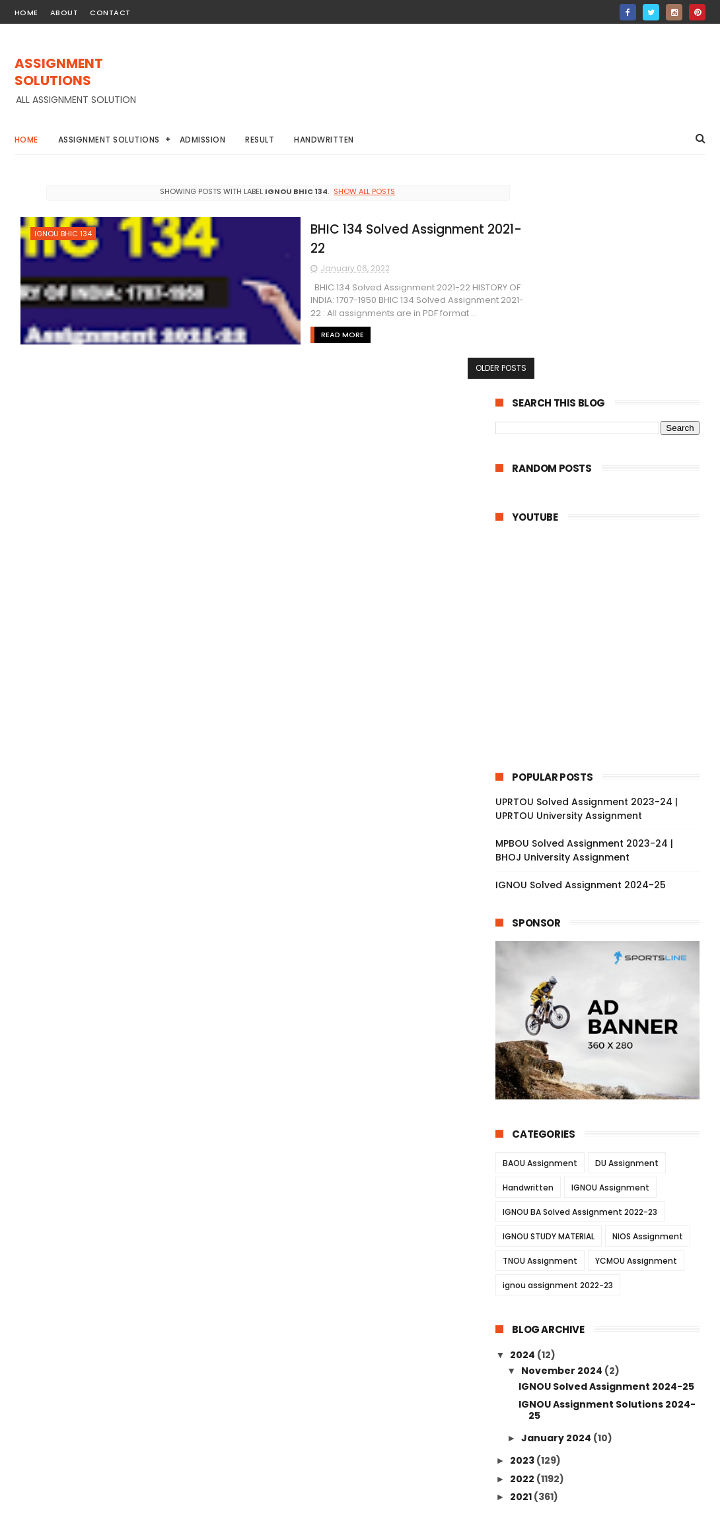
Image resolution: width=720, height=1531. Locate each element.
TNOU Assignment (540, 1047)
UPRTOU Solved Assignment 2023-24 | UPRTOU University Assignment (586, 595)
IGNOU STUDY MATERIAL (548, 1022)
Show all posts (334, 191)
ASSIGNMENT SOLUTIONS (59, 72)
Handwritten (324, 139)
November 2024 (562, 1156)
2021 (522, 1282)
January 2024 (557, 1224)
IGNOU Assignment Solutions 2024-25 (607, 1196)
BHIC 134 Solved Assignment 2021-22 (340, 227)
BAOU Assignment (540, 949)
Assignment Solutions (109, 139)
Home (26, 139)
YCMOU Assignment (636, 1047)
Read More (257, 314)
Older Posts (439, 366)
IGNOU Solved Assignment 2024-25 (580, 671)
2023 (523, 1247)
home (26, 12)
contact (110, 12)
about (64, 12)
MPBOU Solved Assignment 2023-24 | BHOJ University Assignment (584, 637)
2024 (523, 1141)
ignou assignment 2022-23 (558, 1071)
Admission (203, 139)
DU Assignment (627, 949)
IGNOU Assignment (610, 973)
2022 (523, 1265)
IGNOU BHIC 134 (63, 233)
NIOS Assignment (647, 1022)
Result (259, 139)
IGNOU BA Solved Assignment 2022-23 (580, 998)
